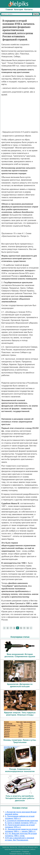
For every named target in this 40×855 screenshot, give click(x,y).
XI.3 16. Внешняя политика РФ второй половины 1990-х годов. (21, 835)
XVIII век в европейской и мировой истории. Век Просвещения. (19, 839)
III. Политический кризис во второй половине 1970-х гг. (20, 826)
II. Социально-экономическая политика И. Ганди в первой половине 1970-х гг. (21, 822)
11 (24, 628)
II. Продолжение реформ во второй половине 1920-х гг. (19, 817)
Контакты (28, 9)
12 (27, 628)
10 (21, 628)
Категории (18, 9)
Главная (9, 9)
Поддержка (25, 851)
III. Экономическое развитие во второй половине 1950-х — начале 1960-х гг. (21, 830)
